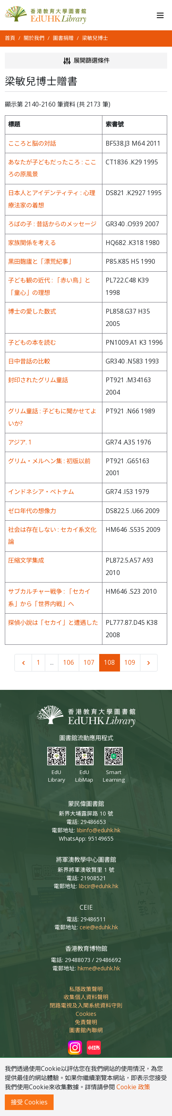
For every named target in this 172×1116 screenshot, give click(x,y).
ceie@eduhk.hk (99, 927)
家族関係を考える (32, 243)
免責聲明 (86, 1022)
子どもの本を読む (32, 342)
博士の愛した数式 (32, 311)
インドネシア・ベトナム (41, 492)
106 (68, 662)
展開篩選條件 (85, 60)
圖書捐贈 (63, 37)
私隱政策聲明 (86, 989)
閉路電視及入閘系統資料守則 (86, 1005)
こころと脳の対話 (32, 143)
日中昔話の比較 (29, 361)
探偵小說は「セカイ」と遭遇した (53, 622)
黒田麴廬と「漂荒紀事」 (41, 261)
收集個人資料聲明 (86, 997)
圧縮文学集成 (26, 560)
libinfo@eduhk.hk (98, 830)
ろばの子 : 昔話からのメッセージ (52, 224)
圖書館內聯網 (86, 1030)
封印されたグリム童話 (38, 380)
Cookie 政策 (133, 1087)
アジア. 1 (20, 442)
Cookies (86, 1013)
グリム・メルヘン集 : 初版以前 (49, 461)
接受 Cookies (29, 1102)
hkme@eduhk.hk (99, 968)
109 (129, 662)
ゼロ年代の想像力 (32, 511)
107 (89, 662)
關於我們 (34, 37)
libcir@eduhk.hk (98, 886)
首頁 (10, 37)
